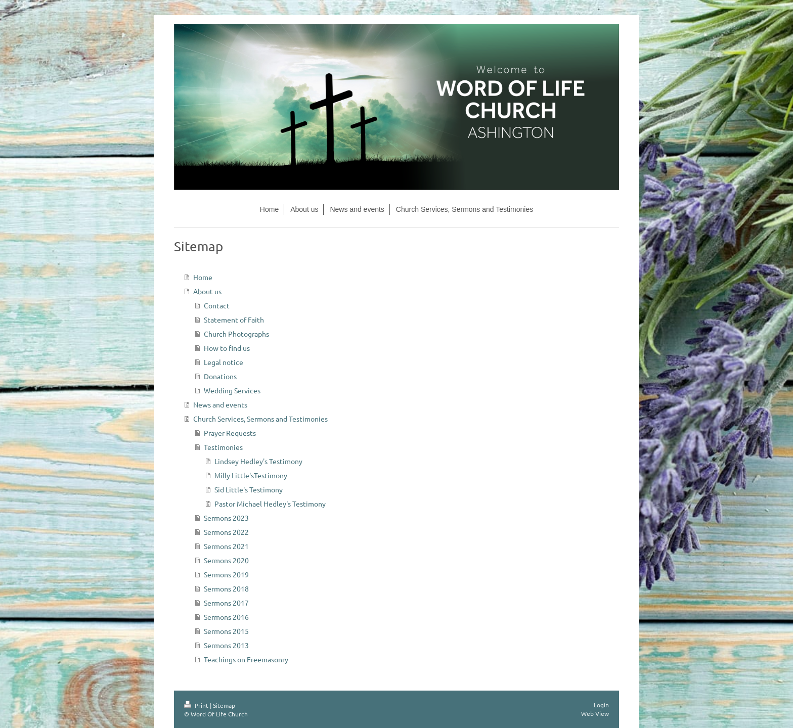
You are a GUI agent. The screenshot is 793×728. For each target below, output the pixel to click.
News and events (220, 404)
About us (207, 291)
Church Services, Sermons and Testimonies (260, 418)
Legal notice (223, 362)
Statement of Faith (234, 319)
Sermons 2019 (226, 574)
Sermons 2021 (226, 546)
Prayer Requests (230, 432)
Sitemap (224, 705)
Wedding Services (232, 390)
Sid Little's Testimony (248, 489)
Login (601, 705)
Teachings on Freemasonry (246, 659)
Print (197, 705)
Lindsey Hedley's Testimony (258, 461)
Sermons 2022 (226, 531)
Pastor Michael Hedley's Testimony (270, 503)
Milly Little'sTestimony (250, 475)
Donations (220, 376)
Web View (595, 713)
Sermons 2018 (226, 588)
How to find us (227, 347)
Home (202, 277)
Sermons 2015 (226, 630)
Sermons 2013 (226, 645)
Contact (217, 305)
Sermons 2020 (226, 560)
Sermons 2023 (226, 517)
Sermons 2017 (226, 602)
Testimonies (223, 446)
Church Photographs (236, 333)
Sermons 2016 (226, 616)
